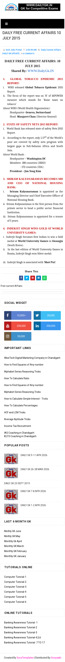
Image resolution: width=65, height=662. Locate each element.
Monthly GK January (15, 556)
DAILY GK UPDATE (11, 53)
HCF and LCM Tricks (14, 412)
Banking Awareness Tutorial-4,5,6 (22, 637)
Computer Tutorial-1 (15, 576)
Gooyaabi (56, 657)
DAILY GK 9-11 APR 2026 (34, 455)
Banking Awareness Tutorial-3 (20, 632)
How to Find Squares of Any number (24, 364)
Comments (28, 54)
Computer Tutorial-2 (15, 581)
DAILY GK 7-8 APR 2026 (33, 491)
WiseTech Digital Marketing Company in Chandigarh (32, 357)
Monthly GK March (14, 546)
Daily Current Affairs (51, 50)
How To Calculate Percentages (21, 405)
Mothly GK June (12, 531)
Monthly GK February (15, 551)
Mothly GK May (12, 536)
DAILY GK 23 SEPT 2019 (17, 483)
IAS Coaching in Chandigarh (19, 432)
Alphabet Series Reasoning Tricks (22, 371)
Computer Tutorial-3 (15, 586)
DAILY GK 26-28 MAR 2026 (35, 469)
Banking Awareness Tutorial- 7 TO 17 (24, 642)
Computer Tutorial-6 (15, 601)
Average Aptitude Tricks (17, 419)
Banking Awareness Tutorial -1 (21, 622)
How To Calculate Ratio (16, 378)
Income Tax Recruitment (17, 426)
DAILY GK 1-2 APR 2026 (33, 505)
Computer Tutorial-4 (15, 591)
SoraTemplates (25, 657)
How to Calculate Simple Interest (22, 398)
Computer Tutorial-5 (15, 596)
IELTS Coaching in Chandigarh (20, 436)
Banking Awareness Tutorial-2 (20, 627)
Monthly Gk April (13, 541)
